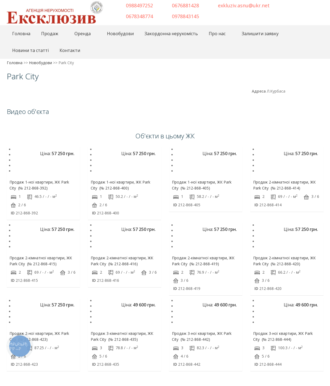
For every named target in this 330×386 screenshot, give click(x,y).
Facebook (291, 5)
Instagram (307, 5)
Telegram (299, 5)
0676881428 (185, 5)
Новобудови (120, 34)
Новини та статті (30, 50)
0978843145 (185, 16)
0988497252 (139, 5)
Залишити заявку (260, 34)
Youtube (316, 5)
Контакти (70, 50)
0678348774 (139, 16)
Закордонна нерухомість (171, 34)
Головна (21, 34)
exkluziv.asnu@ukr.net (244, 5)
